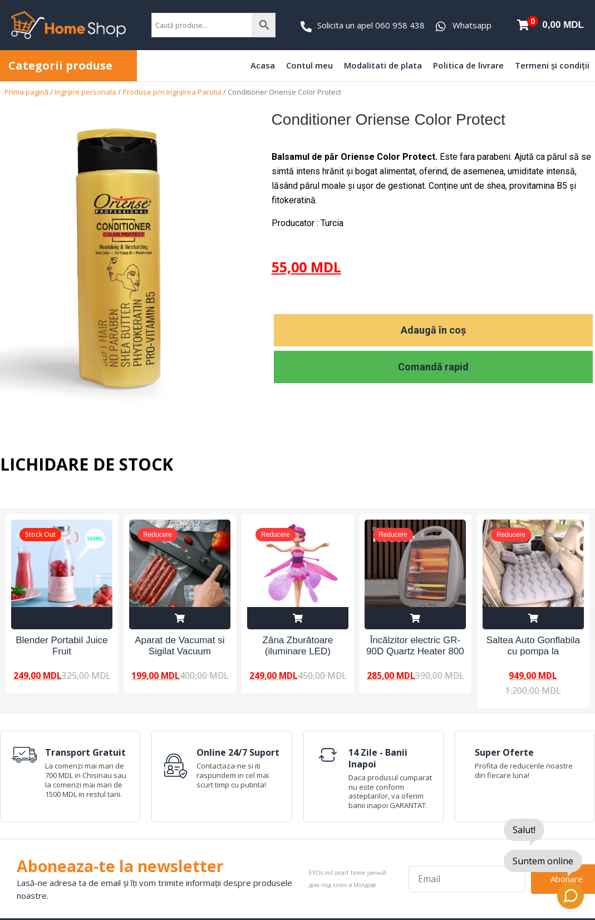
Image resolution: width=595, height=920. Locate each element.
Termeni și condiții (552, 65)
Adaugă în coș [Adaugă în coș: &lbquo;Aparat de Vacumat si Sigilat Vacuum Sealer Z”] (179, 618)
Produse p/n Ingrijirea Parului (172, 92)
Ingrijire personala (85, 92)
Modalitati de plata (383, 65)
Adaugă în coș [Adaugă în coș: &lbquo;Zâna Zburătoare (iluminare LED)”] (297, 618)
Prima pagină (26, 92)
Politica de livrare (468, 65)
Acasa (262, 65)
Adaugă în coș (433, 330)
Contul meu (309, 65)
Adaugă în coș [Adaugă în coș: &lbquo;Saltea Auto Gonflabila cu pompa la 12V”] (533, 618)
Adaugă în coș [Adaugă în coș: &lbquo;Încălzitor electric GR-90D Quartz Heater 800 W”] (415, 618)
